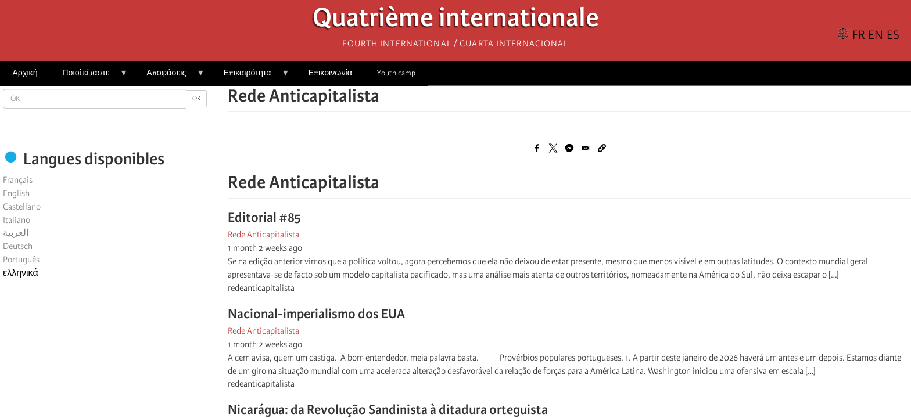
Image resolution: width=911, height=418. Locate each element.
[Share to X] (553, 148)
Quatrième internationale (456, 21)
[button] (602, 148)
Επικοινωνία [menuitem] (330, 73)
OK (196, 98)
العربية (15, 233)
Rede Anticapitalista (263, 234)
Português (21, 259)
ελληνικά (20, 273)
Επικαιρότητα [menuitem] (250, 77)
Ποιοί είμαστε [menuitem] (89, 77)
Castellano (22, 206)
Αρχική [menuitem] (24, 73)
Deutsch (18, 246)
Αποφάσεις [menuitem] (169, 77)
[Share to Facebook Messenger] (569, 148)
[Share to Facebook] (537, 148)
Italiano (16, 220)
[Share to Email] (585, 148)
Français (18, 180)
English (16, 193)
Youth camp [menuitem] (396, 73)
